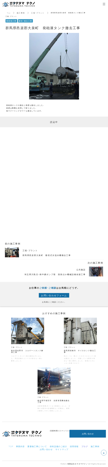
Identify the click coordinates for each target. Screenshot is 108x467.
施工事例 (21, 13)
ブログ (84, 446)
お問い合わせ (88, 434)
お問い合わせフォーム (54, 295)
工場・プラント (38, 13)
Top (8, 13)
